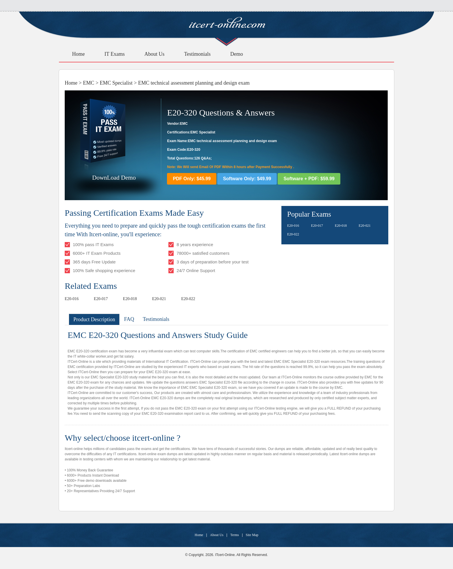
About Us (154, 54)
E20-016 (72, 299)
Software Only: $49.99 (247, 178)
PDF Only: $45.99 (192, 178)
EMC (88, 83)
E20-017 (101, 299)
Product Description (94, 319)
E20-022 (188, 299)
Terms (234, 535)
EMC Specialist (116, 83)
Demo (236, 54)
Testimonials (197, 54)
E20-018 (130, 299)
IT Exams (115, 54)
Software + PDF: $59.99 (309, 178)
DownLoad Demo (114, 177)
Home (78, 54)
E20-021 (159, 299)
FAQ (129, 319)
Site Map (252, 535)
